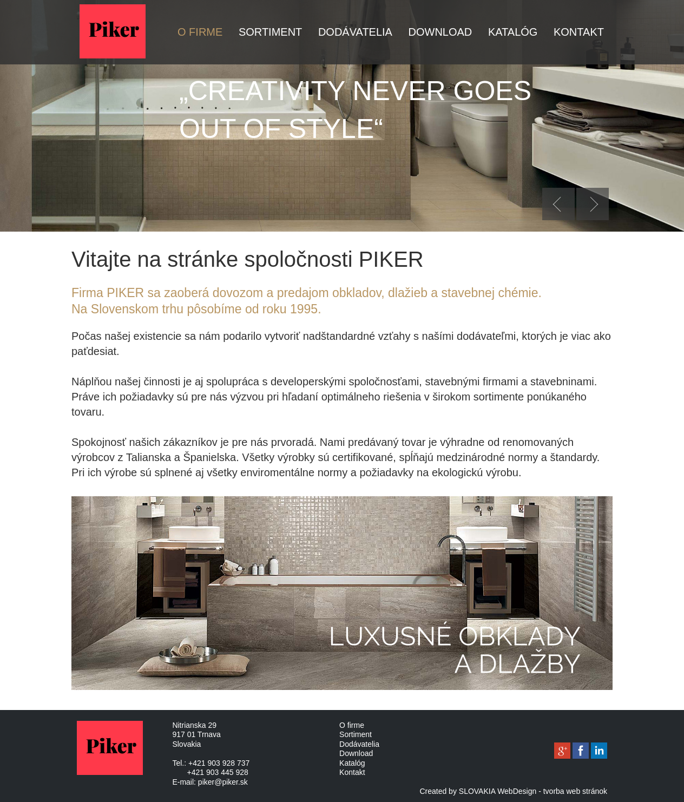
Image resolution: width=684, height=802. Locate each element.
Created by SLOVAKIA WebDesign (477, 791)
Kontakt (579, 32)
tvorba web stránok (575, 791)
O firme (199, 32)
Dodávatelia (355, 32)
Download (440, 32)
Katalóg (513, 32)
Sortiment (270, 32)
